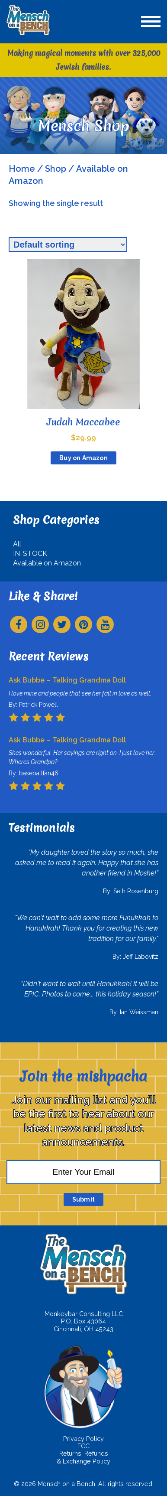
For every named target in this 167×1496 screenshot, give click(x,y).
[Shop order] (68, 244)
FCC (83, 1446)
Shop (55, 168)
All (17, 544)
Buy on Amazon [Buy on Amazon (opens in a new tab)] (83, 457)
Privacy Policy (83, 1438)
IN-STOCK (30, 553)
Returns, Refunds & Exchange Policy (83, 1457)
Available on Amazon (47, 563)
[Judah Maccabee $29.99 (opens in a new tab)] (83, 351)
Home (22, 168)
